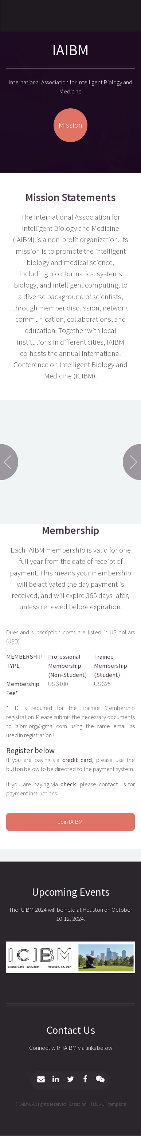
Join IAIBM (70, 822)
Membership (70, 530)
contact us (112, 784)
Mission (70, 125)
